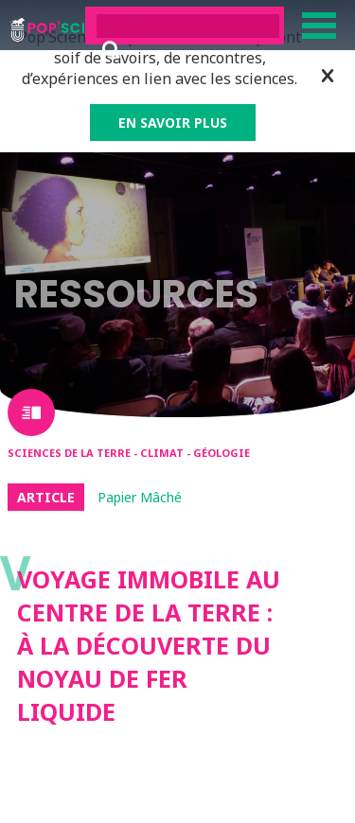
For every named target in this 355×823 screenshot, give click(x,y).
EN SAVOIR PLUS (172, 122)
